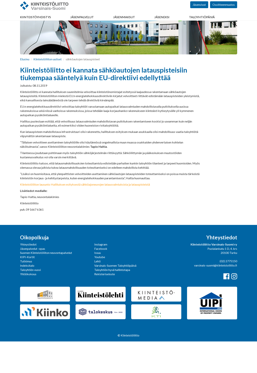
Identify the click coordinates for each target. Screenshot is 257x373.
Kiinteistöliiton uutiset (47, 90)
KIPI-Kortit (27, 288)
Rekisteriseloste (104, 305)
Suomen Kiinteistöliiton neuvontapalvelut (46, 284)
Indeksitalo (27, 297)
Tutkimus (26, 293)
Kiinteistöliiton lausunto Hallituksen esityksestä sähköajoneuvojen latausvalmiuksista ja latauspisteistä (85, 216)
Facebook (100, 280)
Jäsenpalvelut (82, 22)
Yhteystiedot (28, 276)
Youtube (99, 288)
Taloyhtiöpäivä (202, 22)
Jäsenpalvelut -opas (32, 280)
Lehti (97, 293)
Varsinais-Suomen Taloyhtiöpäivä (115, 297)
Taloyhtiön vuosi (30, 301)
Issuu (97, 284)
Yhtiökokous (28, 305)
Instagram (100, 276)
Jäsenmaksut (124, 22)
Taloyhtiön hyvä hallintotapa (112, 301)
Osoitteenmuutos (223, 11)
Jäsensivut (199, 11)
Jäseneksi (161, 22)
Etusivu (24, 90)
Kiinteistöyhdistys (35, 22)
